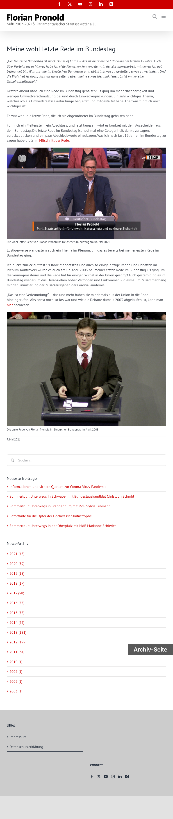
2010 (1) (15, 661)
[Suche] (12, 460)
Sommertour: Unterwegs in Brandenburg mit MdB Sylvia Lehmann (60, 506)
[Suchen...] (86, 460)
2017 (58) (16, 593)
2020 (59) (16, 563)
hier (10, 305)
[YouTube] (106, 776)
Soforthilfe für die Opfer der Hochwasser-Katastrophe (50, 516)
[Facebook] (92, 776)
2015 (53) (16, 612)
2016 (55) (16, 602)
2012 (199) (17, 642)
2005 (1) (15, 681)
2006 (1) (15, 671)
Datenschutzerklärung (26, 746)
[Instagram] (113, 776)
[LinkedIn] (120, 776)
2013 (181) (17, 632)
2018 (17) (16, 583)
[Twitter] (99, 776)
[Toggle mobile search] (155, 16)
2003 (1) (15, 691)
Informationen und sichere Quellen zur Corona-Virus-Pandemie (57, 486)
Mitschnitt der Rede (54, 140)
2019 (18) (16, 573)
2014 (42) (16, 622)
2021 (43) (16, 553)
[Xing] (127, 776)
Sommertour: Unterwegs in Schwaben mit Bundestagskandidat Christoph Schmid (71, 496)
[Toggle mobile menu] (164, 16)
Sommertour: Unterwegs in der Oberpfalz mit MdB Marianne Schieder (62, 525)
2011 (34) (16, 652)
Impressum (18, 736)
